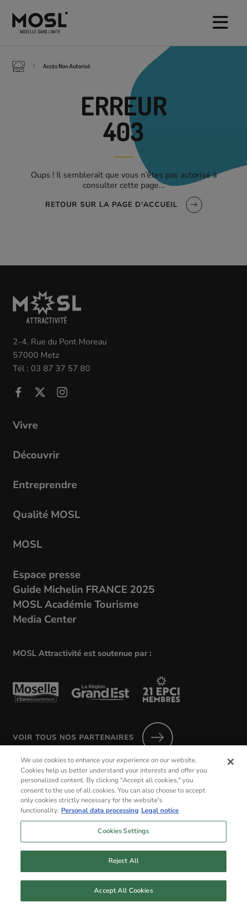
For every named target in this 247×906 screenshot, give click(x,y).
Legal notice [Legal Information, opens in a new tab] (160, 814)
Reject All (123, 865)
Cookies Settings (123, 835)
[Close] (230, 766)
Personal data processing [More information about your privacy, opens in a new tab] (100, 814)
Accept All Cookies (123, 894)
